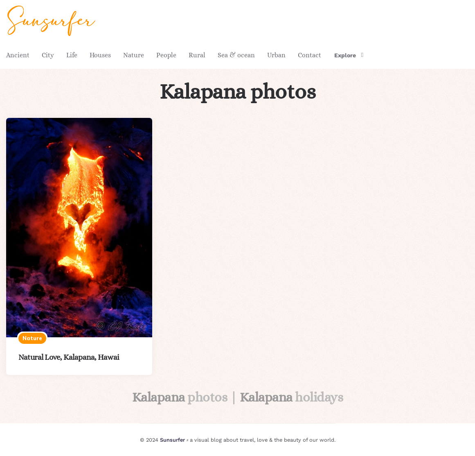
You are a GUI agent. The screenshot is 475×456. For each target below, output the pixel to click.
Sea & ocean (236, 55)
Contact (309, 55)
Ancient (17, 55)
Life (71, 55)
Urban (276, 55)
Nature (133, 55)
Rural (197, 55)
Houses (100, 55)
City (48, 55)
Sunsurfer (172, 440)
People (166, 55)
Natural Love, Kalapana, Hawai (68, 357)
